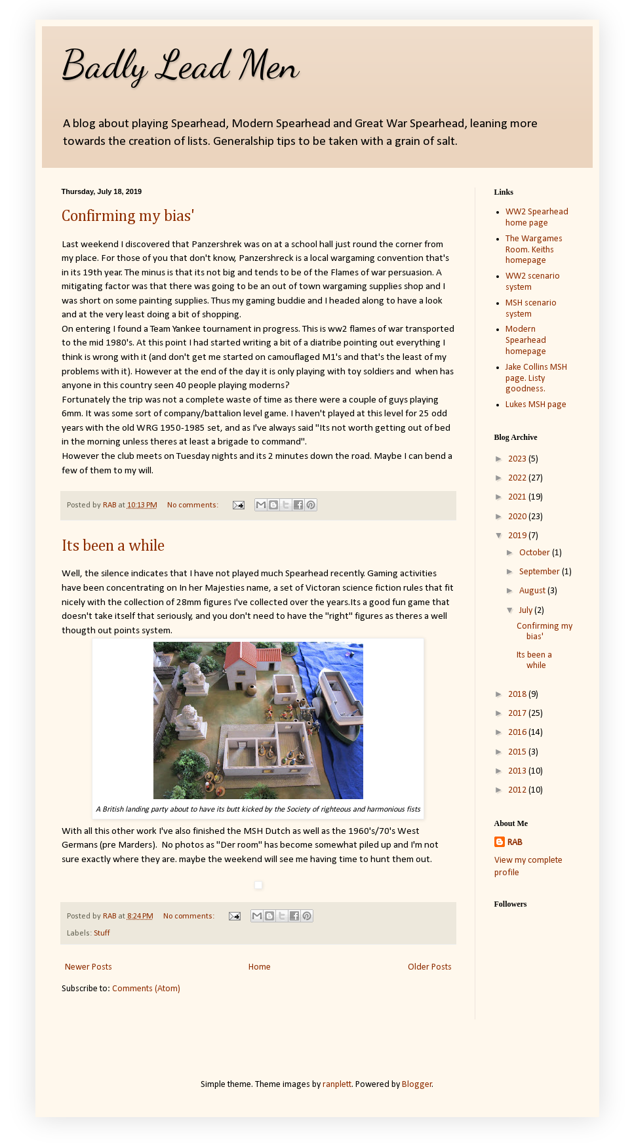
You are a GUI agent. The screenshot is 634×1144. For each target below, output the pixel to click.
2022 (518, 478)
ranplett (337, 1085)
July (526, 611)
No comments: (193, 505)
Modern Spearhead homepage (525, 341)
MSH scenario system (531, 308)
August (533, 591)
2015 (518, 752)
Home (259, 967)
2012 (518, 790)
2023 (518, 459)
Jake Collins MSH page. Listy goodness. (536, 379)
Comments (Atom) (146, 989)
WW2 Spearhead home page (536, 217)
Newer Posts (88, 967)
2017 (518, 714)
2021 (518, 497)
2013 (518, 771)
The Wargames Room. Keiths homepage (534, 250)
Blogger (417, 1085)
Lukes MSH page (535, 405)
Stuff (102, 933)
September (540, 572)
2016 (518, 733)
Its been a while (113, 546)
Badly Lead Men (180, 64)
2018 (518, 695)
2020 (518, 517)
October (535, 553)
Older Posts (430, 967)
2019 (518, 536)
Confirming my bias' (128, 216)
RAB (515, 843)
